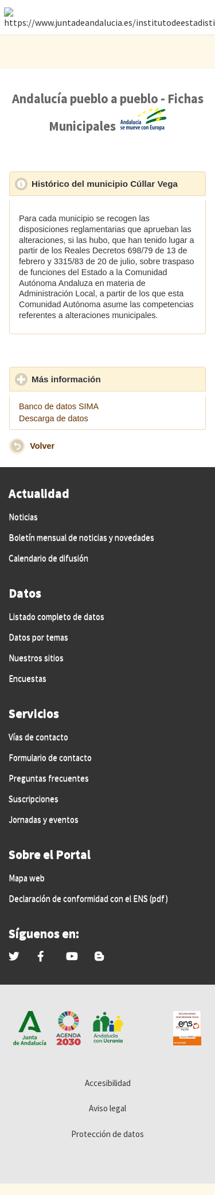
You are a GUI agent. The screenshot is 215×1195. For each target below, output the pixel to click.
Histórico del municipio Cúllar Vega (119, 183)
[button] (17, 446)
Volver (42, 445)
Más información (119, 379)
